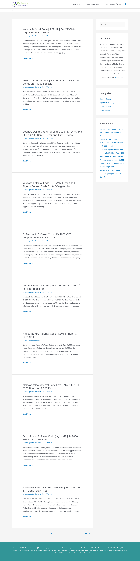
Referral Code (40, 36)
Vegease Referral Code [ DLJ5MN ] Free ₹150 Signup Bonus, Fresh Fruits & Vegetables (49, 184)
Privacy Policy (78, 553)
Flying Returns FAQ (93, 4)
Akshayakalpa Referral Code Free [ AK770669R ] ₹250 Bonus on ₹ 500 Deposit (51, 386)
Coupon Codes (105, 99)
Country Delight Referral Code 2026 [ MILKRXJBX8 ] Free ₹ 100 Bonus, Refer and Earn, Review (52, 133)
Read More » (27, 58)
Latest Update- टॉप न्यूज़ (112, 4)
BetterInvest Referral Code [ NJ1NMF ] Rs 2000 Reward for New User (50, 437)
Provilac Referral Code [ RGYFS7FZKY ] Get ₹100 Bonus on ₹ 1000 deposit (51, 82)
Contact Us (87, 553)
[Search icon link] (126, 4)
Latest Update (28, 36)
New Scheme (77, 4)
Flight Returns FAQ (107, 103)
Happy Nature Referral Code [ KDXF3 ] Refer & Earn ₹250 (50, 335)
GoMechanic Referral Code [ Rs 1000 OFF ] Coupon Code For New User (47, 235)
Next (87, 533)
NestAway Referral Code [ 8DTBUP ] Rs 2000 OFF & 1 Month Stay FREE (51, 489)
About (70, 553)
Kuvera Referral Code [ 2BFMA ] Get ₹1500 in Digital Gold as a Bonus (49, 30)
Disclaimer (118, 77)
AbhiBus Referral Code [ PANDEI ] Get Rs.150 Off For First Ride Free (51, 287)
